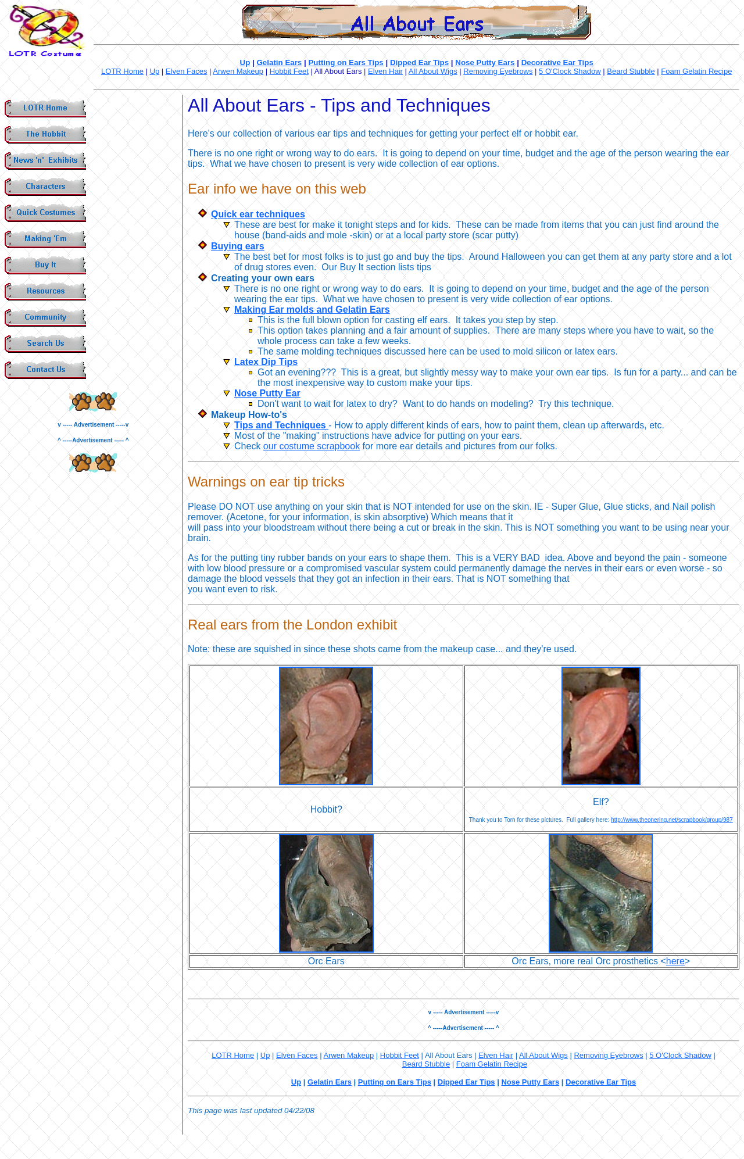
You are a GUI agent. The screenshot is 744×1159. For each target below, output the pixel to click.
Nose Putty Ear (267, 393)
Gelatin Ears (279, 62)
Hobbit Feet (289, 71)
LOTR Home (122, 71)
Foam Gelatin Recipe (696, 71)
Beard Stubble (630, 71)
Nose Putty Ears (484, 62)
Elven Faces (187, 71)
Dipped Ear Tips (419, 62)
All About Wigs (433, 71)
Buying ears (237, 246)
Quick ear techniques (258, 214)
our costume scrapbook (311, 446)
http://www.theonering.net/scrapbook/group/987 (672, 820)
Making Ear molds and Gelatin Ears (312, 309)
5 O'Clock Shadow (570, 71)
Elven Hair (385, 71)
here (675, 961)
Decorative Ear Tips (557, 62)
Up (245, 62)
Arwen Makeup (238, 71)
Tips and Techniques (281, 425)
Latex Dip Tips (266, 362)
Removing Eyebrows (497, 71)
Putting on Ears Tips (345, 62)
